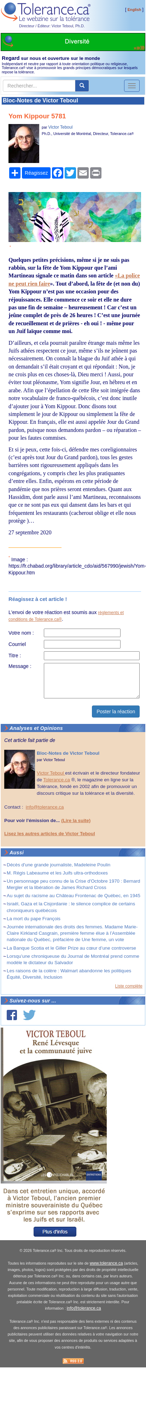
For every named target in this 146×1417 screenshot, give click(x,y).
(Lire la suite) (75, 820)
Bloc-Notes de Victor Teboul (40, 100)
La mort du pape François (33, 918)
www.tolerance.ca (106, 1263)
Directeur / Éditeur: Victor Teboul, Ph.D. (52, 26)
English (134, 9)
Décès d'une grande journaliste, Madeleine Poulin (58, 864)
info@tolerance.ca (45, 807)
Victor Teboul (60, 127)
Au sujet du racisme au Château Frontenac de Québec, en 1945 (73, 895)
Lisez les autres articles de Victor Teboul (49, 833)
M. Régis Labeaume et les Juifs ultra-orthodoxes (57, 873)
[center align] (82, 86)
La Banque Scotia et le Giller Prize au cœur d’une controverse (71, 948)
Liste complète (128, 986)
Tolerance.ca (56, 779)
